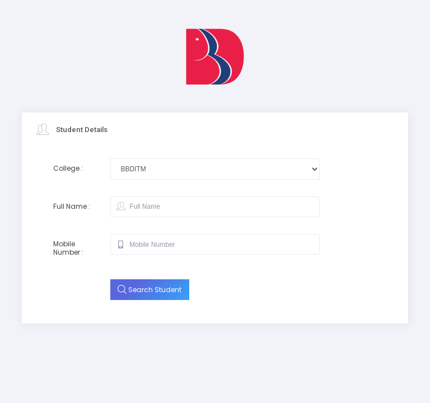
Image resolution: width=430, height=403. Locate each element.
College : (68, 168)
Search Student (149, 290)
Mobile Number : (68, 248)
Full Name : (71, 206)
